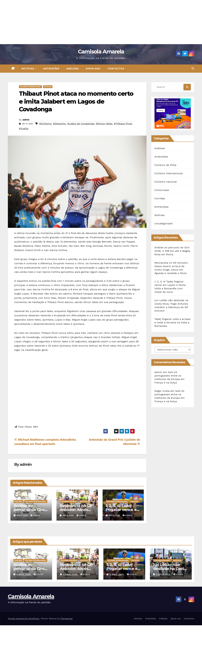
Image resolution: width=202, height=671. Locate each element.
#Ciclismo (45, 123)
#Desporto (59, 123)
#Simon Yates (104, 123)
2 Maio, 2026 (163, 574)
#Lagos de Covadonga (80, 123)
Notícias (28, 68)
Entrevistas (161, 206)
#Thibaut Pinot (123, 123)
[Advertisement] (94, 22)
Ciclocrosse (161, 190)
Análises (72, 68)
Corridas (159, 198)
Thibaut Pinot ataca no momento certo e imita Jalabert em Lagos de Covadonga (76, 101)
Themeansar (66, 618)
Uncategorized (163, 223)
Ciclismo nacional (69, 501)
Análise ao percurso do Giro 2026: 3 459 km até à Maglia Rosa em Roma (172, 251)
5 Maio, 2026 (24, 574)
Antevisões (51, 68)
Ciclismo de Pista (165, 164)
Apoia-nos (93, 68)
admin (26, 119)
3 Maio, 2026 (70, 574)
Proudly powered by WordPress (24, 618)
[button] (193, 68)
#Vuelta (23, 128)
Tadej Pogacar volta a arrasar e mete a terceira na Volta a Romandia (172, 322)
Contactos (115, 68)
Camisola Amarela (101, 51)
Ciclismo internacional (30, 87)
